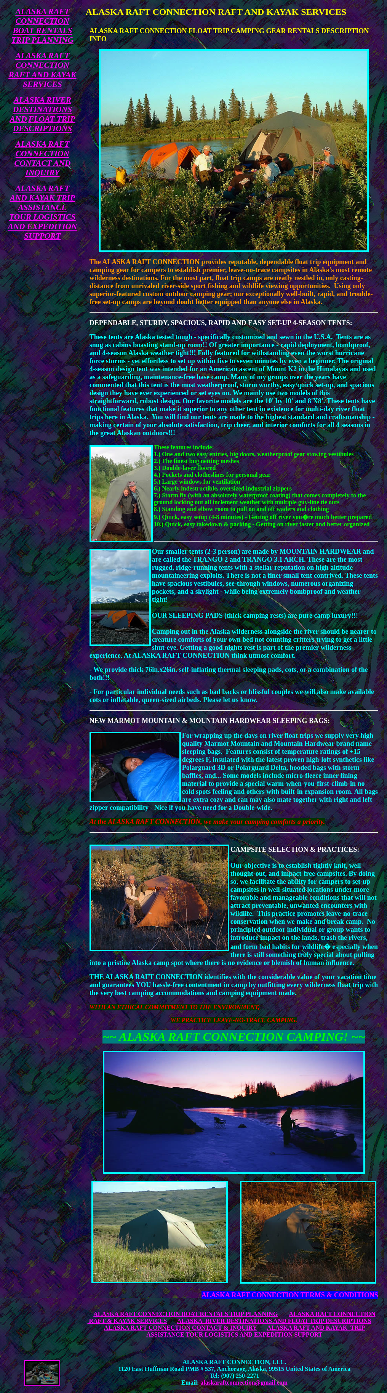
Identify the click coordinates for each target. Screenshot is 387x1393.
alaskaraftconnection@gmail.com (244, 1382)
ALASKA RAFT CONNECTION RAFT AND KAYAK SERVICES (43, 70)
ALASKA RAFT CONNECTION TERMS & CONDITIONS (289, 1295)
